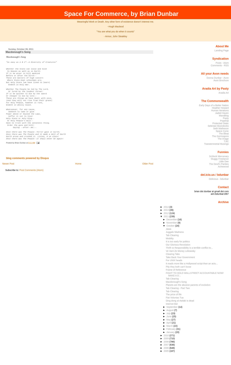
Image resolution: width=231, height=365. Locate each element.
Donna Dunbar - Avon (218, 78)
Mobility (170, 238)
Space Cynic (222, 131)
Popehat (224, 120)
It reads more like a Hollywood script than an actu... (192, 263)
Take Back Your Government (180, 257)
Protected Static (220, 123)
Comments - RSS (220, 65)
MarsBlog (224, 115)
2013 (166, 210)
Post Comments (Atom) (31, 181)
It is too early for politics (178, 241)
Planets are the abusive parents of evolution (188, 285)
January (170, 332)
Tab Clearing (172, 235)
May (168, 319)
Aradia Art (224, 92)
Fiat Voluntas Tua (175, 297)
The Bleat (224, 133)
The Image (223, 138)
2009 (166, 338)
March (169, 326)
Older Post (147, 175)
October (170, 225)
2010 (166, 335)
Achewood (223, 166)
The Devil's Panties (219, 164)
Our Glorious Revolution (178, 244)
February (171, 329)
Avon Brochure (221, 80)
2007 (166, 344)
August (170, 310)
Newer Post (8, 175)
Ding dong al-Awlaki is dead (180, 300)
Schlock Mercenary (219, 156)
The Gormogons (220, 136)
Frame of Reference (176, 270)
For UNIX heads (174, 260)
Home (78, 175)
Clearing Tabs (173, 254)
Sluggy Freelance (220, 159)
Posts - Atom (222, 63)
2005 (166, 351)
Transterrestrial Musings (216, 144)
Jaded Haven (222, 113)
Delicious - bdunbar (219, 179)
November (172, 222)
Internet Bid (172, 304)
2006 (166, 348)
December (172, 219)
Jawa (168, 229)
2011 (166, 216)
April (169, 322)
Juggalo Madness (175, 232)
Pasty (226, 118)
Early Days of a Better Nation (214, 105)
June (169, 316)
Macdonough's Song (18, 52)
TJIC (226, 141)
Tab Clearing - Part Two (178, 288)
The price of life (174, 294)
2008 (166, 341)
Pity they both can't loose (178, 266)
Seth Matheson (221, 128)
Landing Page (221, 50)
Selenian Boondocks (218, 126)
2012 (166, 213)
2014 (166, 207)
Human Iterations (220, 110)
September (172, 307)
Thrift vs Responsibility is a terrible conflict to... (189, 247)
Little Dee (224, 161)
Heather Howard (220, 108)
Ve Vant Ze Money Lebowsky (180, 251)
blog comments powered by (27, 169)
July (168, 313)
